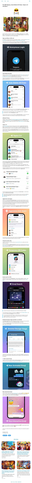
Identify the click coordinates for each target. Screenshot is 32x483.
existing (7, 120)
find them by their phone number (20, 40)
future (10, 120)
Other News (16, 439)
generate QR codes (19, 242)
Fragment (23, 42)
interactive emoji (15, 393)
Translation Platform (24, 312)
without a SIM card (21, 121)
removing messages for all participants (17, 119)
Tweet (9, 435)
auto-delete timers (5, 76)
